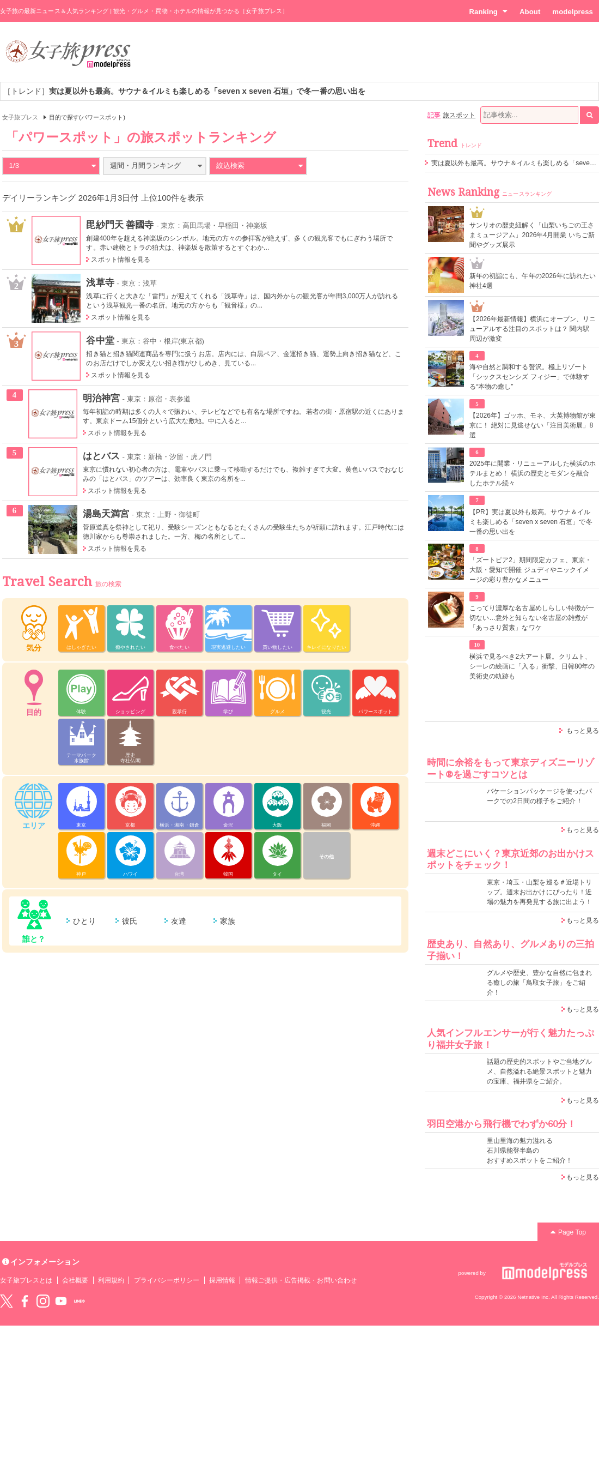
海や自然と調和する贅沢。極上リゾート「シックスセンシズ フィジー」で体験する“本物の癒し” (529, 376)
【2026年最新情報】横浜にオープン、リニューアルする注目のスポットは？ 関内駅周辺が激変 (532, 328)
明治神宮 (101, 398)
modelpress (572, 12)
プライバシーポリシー (167, 1280)
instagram (43, 1301)
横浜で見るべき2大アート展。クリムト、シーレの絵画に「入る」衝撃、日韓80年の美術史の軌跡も (532, 666)
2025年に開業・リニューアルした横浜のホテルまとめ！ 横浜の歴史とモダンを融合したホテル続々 (532, 473)
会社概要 (75, 1280)
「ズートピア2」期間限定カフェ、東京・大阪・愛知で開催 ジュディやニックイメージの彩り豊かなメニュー (530, 569)
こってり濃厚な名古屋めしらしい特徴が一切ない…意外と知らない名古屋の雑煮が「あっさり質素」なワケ (531, 617)
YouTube (61, 1301)
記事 (434, 115)
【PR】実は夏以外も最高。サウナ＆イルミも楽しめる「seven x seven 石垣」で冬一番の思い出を (530, 521)
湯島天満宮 (106, 514)
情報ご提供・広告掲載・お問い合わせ (301, 1280)
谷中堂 (100, 340)
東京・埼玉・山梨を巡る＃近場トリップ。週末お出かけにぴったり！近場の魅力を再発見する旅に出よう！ (539, 892)
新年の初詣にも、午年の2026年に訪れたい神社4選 (532, 281)
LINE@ (79, 1301)
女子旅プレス (20, 117)
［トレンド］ (184, 91)
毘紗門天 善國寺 (120, 225)
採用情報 (222, 1280)
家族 (227, 921)
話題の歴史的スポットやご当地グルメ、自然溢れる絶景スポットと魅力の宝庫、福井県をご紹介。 (539, 1071)
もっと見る (582, 730)
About (529, 12)
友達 (178, 921)
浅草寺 (100, 282)
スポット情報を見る (120, 259)
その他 (326, 856)
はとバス (101, 456)
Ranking (488, 11)
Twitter (6, 1301)
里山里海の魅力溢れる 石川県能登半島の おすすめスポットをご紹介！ (529, 1150)
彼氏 (129, 921)
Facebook (24, 1301)
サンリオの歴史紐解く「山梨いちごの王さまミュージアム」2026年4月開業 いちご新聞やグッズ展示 (532, 235)
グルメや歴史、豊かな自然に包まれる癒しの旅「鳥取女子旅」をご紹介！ (539, 982)
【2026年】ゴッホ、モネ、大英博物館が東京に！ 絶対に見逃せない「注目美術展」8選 (532, 425)
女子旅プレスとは (26, 1280)
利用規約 (111, 1280)
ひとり (84, 921)
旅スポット (459, 115)
